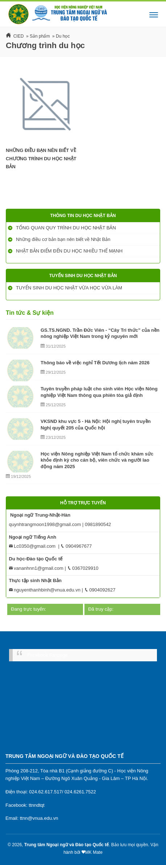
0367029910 (83, 568)
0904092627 (100, 590)
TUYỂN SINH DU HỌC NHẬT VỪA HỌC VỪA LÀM (70, 288)
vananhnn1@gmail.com (36, 568)
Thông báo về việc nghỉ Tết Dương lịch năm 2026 (95, 362)
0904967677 (76, 546)
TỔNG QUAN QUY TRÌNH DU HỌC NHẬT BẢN (66, 227)
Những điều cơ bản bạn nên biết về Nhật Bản (64, 239)
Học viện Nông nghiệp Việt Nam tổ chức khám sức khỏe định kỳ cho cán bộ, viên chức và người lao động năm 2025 (97, 460)
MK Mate (94, 852)
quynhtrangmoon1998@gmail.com (45, 524)
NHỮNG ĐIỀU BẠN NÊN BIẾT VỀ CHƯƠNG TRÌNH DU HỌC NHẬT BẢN (41, 158)
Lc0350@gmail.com (32, 546)
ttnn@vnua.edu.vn (39, 818)
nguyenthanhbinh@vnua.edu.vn (44, 590)
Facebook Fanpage (47, 655)
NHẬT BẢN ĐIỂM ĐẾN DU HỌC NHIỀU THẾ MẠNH (70, 251)
